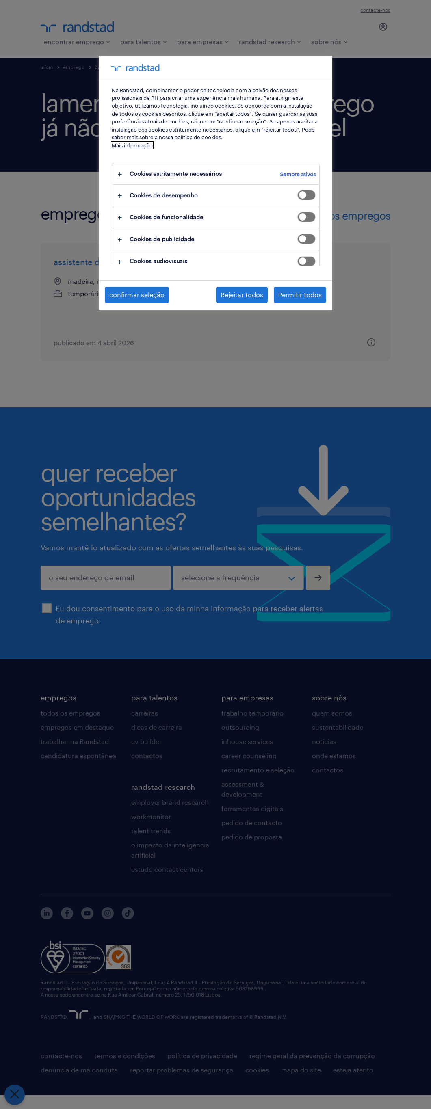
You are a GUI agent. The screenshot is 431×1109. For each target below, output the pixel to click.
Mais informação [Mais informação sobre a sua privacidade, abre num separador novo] (132, 145)
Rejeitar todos (242, 294)
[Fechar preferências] (13, 1095)
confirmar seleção (137, 294)
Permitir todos (300, 294)
